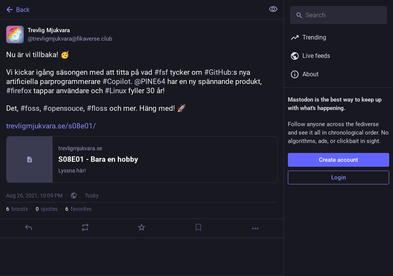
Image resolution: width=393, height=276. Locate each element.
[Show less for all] (273, 9)
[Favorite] (141, 227)
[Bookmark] (198, 227)
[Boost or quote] (85, 227)
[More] (255, 228)
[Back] (131, 9)
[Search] (338, 15)
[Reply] (28, 227)
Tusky (92, 195)
